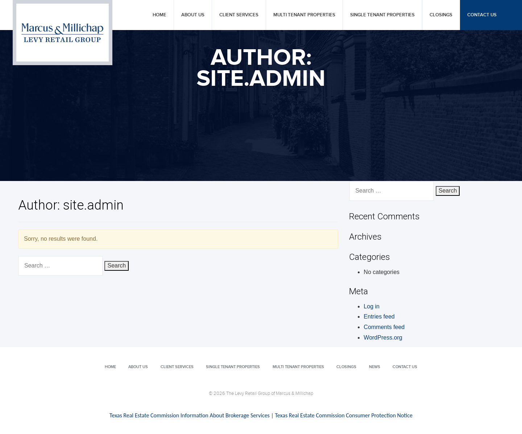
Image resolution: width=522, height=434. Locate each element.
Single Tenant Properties (382, 15)
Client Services (238, 15)
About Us (192, 15)
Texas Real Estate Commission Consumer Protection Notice (343, 415)
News (374, 367)
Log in (372, 306)
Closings (441, 15)
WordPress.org (383, 337)
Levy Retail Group (62, 32)
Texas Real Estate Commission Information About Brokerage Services (189, 415)
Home (159, 15)
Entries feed (379, 316)
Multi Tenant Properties (304, 15)
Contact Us (482, 15)
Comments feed (384, 327)
